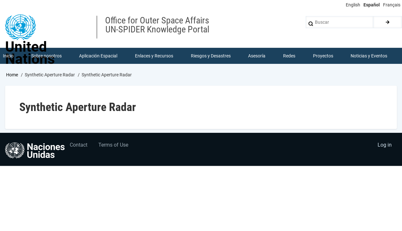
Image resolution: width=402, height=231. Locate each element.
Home (12, 74)
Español (371, 4)
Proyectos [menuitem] (323, 55)
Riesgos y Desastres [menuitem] (211, 55)
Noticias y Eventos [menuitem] (369, 55)
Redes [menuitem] (289, 55)
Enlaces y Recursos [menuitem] (154, 55)
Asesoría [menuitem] (256, 55)
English (353, 4)
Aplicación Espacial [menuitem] (98, 55)
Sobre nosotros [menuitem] (46, 55)
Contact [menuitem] (78, 145)
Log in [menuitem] (385, 145)
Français (391, 4)
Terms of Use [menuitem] (114, 145)
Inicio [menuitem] (8, 55)
